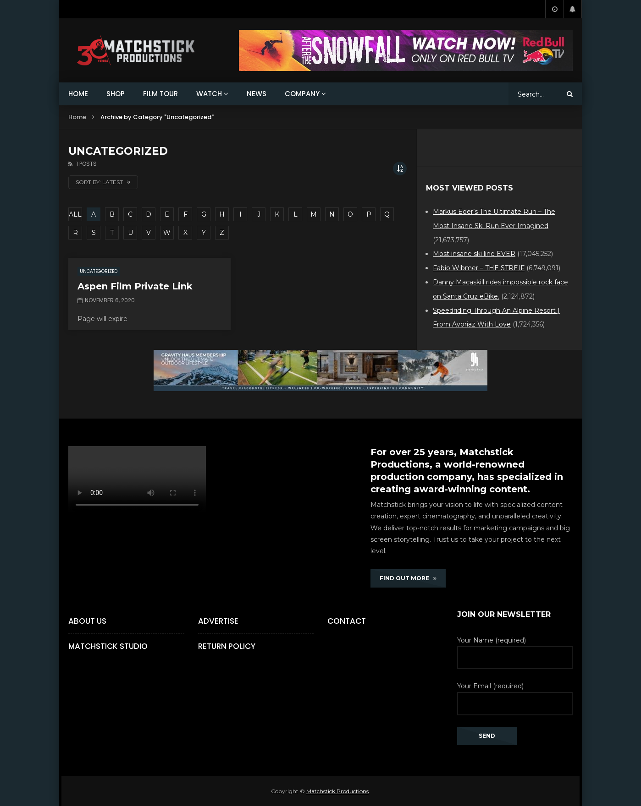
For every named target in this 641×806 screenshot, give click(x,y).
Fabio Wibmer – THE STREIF (479, 268)
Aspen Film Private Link (135, 286)
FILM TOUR (160, 93)
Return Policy (226, 646)
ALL (75, 214)
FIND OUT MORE (408, 578)
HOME (78, 93)
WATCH (209, 93)
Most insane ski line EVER (474, 254)
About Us (87, 620)
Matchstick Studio (108, 646)
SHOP (115, 93)
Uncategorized (98, 271)
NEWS (256, 93)
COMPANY (302, 93)
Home (77, 117)
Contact (346, 620)
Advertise (218, 620)
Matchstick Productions (337, 791)
